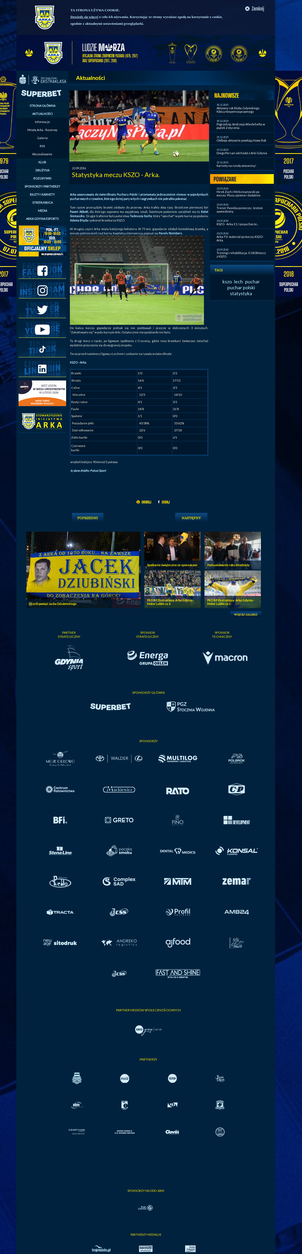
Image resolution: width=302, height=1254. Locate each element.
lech (238, 281)
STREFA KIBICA (42, 202)
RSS (42, 146)
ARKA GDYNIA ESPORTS (42, 218)
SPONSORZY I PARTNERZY (42, 186)
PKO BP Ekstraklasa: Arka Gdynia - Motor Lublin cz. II (170, 601)
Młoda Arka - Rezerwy (42, 130)
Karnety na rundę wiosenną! (236, 165)
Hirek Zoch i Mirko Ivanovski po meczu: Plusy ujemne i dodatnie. (239, 193)
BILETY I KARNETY (42, 194)
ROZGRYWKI (42, 178)
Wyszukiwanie (42, 154)
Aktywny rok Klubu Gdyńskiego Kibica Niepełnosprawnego (238, 109)
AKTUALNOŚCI (42, 113)
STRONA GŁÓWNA (42, 105)
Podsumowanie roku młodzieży (228, 565)
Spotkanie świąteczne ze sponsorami (172, 565)
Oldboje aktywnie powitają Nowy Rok (241, 140)
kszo (227, 281)
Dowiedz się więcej (84, 17)
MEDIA (42, 210)
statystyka (241, 293)
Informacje (42, 122)
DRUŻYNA (42, 170)
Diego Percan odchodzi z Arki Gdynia (242, 153)
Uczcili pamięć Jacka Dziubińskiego (52, 603)
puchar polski (241, 287)
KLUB (42, 162)
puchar (252, 281)
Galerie (42, 138)
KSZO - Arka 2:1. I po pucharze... (237, 224)
